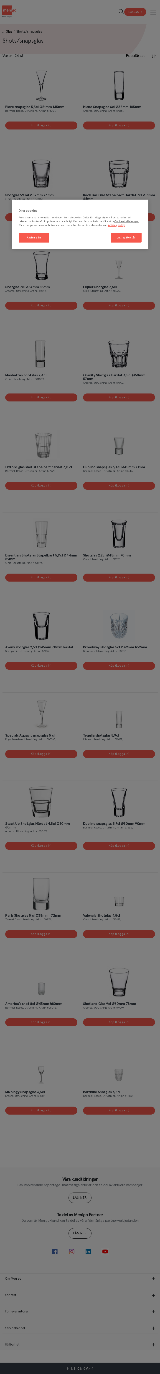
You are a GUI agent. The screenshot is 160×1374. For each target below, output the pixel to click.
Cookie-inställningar (126, 221)
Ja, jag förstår (126, 237)
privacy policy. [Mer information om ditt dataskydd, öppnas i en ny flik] (116, 225)
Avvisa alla (34, 237)
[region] (80, 224)
